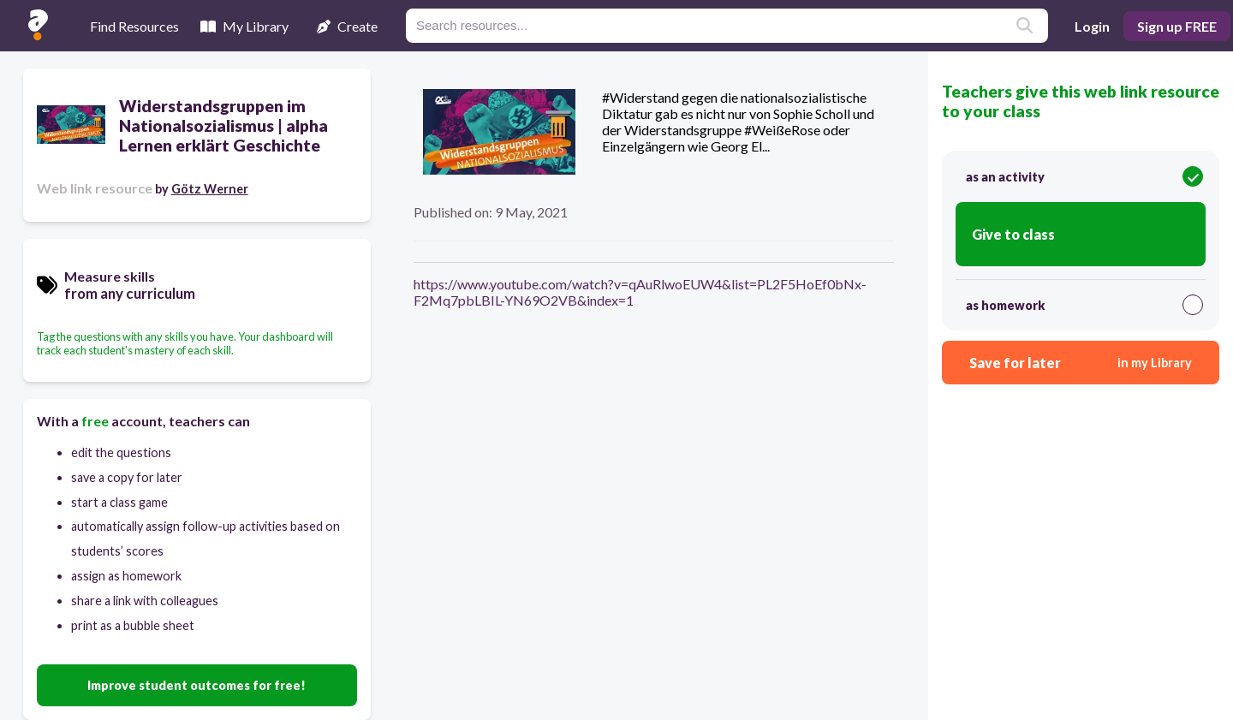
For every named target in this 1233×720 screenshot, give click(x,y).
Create (347, 26)
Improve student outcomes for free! (196, 685)
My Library (244, 26)
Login (1092, 26)
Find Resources (134, 26)
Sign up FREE (1177, 26)
